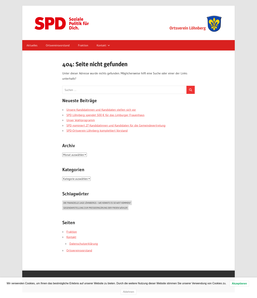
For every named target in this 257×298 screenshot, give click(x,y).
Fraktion (83, 45)
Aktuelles (32, 45)
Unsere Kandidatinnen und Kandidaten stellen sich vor (101, 110)
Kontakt (103, 45)
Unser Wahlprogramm (80, 120)
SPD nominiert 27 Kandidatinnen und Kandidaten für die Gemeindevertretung (116, 125)
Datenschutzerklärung (83, 244)
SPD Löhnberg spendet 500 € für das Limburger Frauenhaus (105, 115)
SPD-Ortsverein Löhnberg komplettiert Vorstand (97, 130)
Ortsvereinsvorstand (58, 45)
